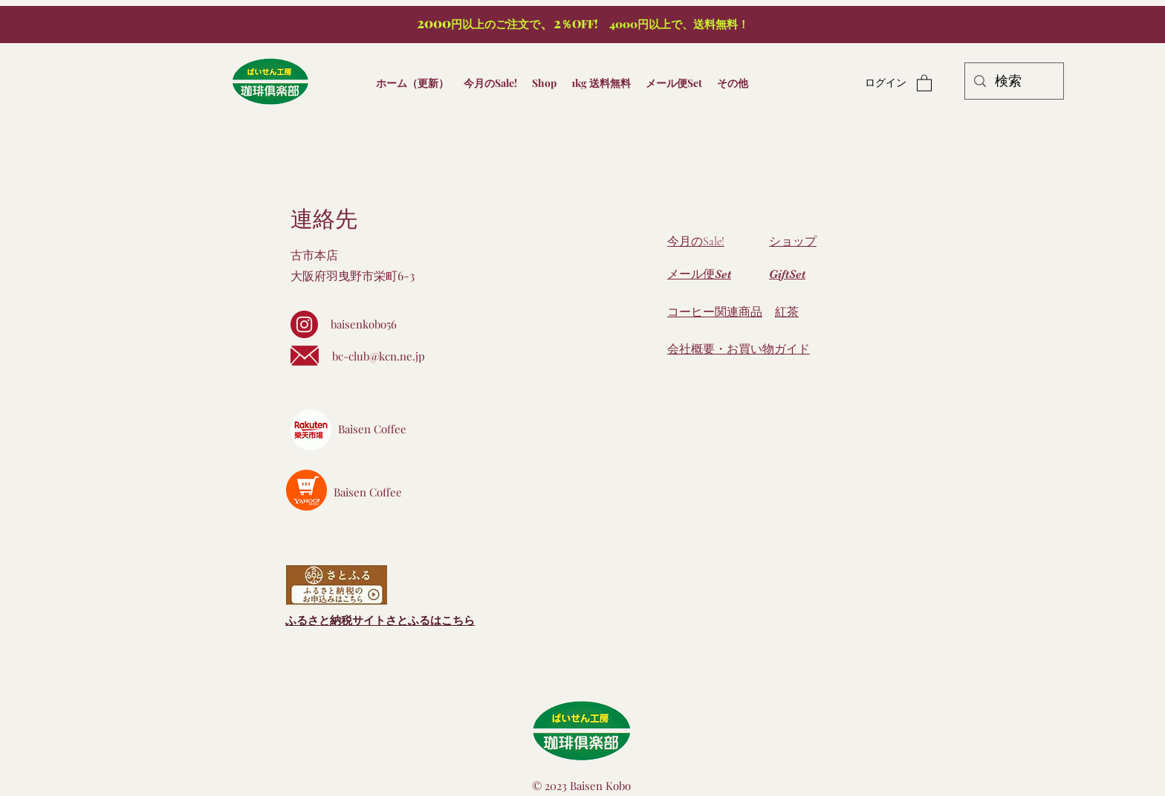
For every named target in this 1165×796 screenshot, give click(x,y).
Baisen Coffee (372, 428)
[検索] (1013, 81)
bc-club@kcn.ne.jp (378, 356)
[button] (924, 82)
